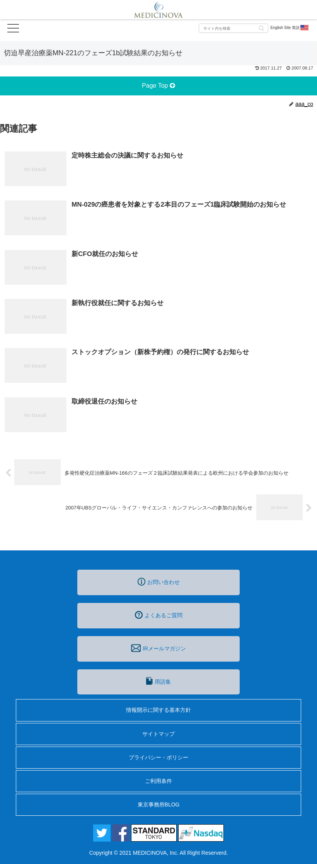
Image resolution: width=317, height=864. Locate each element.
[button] (261, 27)
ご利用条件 (158, 781)
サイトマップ (158, 734)
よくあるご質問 (158, 615)
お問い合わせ (159, 582)
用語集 (158, 681)
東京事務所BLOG (159, 804)
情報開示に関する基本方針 (158, 710)
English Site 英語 (289, 27)
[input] (233, 28)
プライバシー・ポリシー (158, 757)
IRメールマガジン (158, 648)
